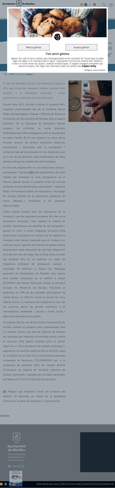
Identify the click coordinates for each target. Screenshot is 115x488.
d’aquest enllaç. (89, 66)
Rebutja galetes (33, 47)
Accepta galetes (81, 47)
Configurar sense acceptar (94, 70)
